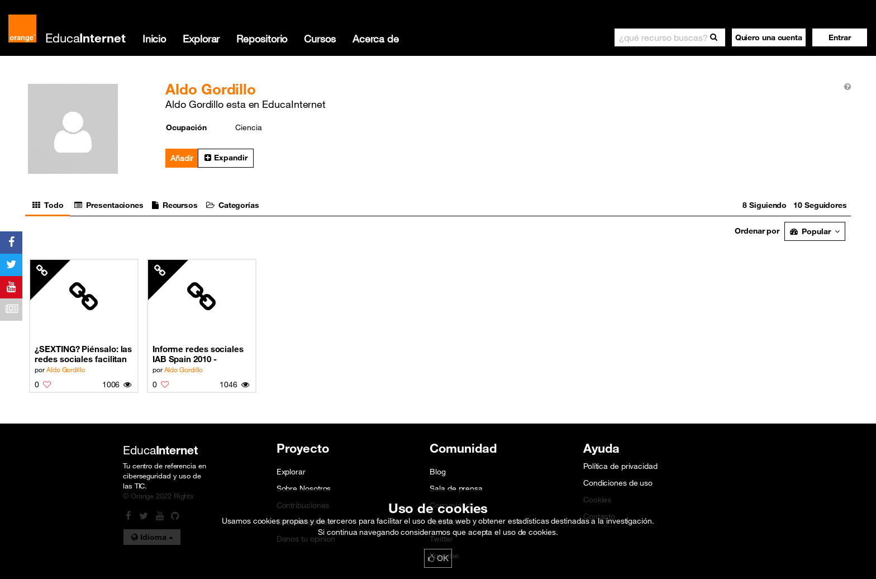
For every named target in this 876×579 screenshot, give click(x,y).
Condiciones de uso (618, 483)
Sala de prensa (456, 488)
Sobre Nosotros (304, 488)
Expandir (225, 158)
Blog (438, 472)
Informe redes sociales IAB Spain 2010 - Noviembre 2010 (198, 354)
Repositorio (261, 38)
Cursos (319, 38)
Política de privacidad (620, 466)
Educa (85, 37)
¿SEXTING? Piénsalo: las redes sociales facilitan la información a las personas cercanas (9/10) (83, 354)
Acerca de (376, 38)
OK (438, 558)
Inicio (154, 38)
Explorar (201, 38)
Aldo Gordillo (65, 369)
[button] (840, 37)
